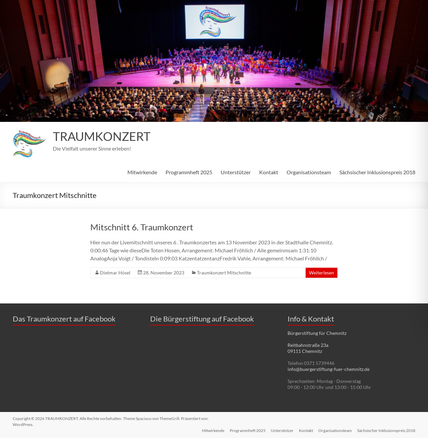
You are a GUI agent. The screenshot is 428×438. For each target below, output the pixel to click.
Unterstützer (236, 172)
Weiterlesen (321, 272)
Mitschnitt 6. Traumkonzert (141, 227)
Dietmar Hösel (115, 272)
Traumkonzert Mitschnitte (224, 272)
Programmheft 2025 (189, 172)
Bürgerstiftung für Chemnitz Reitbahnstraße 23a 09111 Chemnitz (317, 342)
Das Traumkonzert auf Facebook (64, 318)
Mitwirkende (142, 172)
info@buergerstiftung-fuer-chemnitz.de (328, 369)
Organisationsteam (309, 172)
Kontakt (268, 172)
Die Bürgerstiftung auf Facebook (202, 318)
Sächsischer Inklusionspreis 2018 (377, 172)
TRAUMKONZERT (101, 136)
